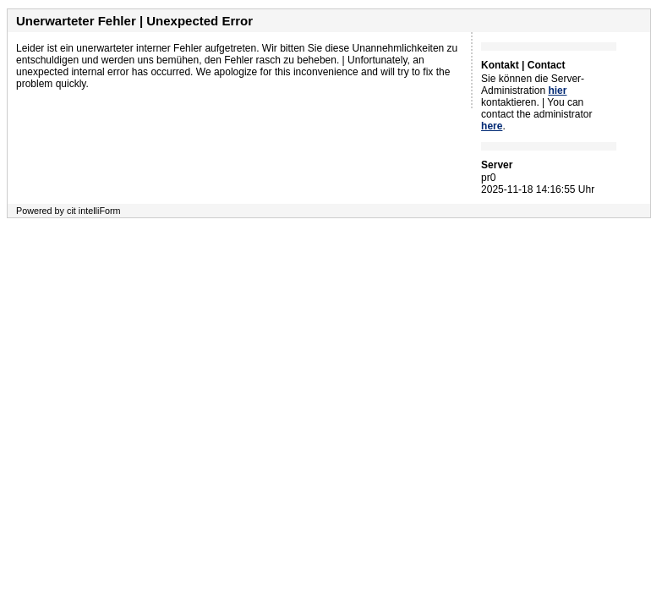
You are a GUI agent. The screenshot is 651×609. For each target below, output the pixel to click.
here (491, 126)
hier (557, 90)
